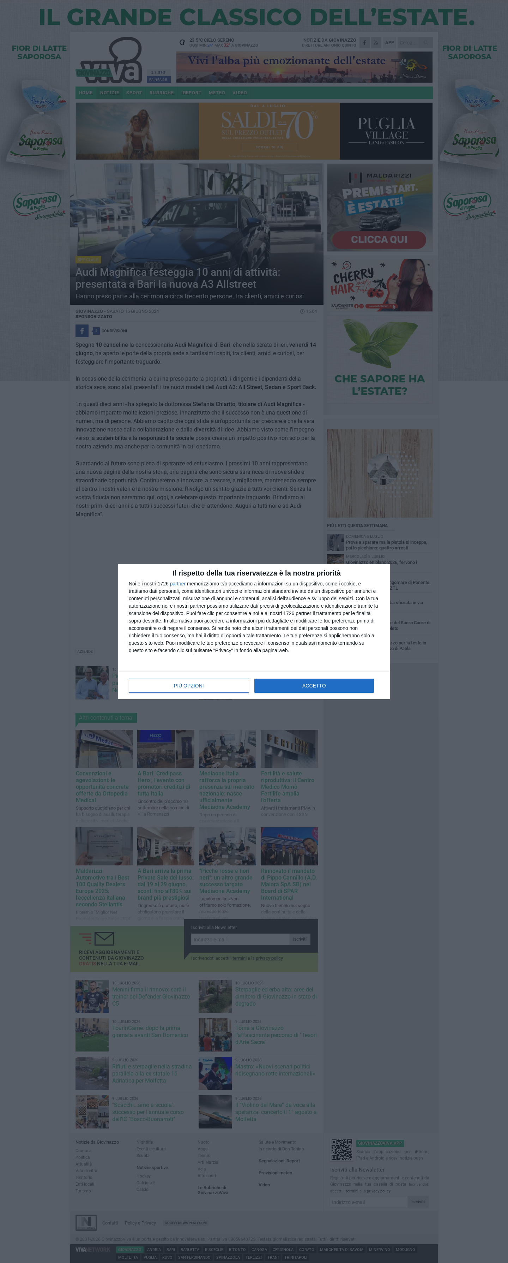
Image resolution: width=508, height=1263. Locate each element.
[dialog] (254, 631)
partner (178, 583)
